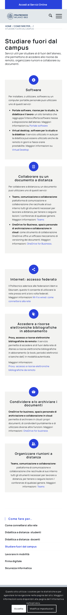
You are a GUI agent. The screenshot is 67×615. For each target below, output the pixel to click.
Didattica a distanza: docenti (22, 539)
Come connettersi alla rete (21, 525)
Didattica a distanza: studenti (23, 532)
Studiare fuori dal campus (21, 546)
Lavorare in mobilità (17, 554)
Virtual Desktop (20, 149)
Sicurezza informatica (18, 568)
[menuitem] (33, 5)
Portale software (38, 125)
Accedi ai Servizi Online (33, 4)
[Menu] (57, 16)
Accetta (18, 608)
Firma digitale (13, 561)
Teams (40, 219)
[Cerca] (48, 16)
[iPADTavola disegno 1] (28, 16)
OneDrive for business (35, 430)
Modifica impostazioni (42, 608)
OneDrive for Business (39, 243)
